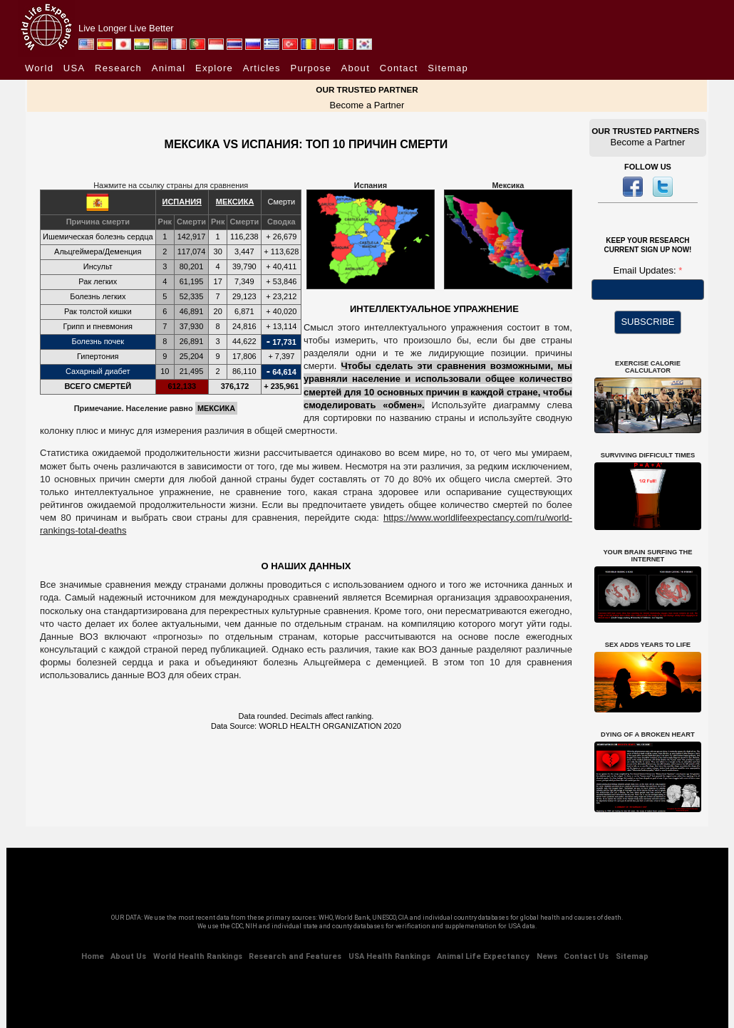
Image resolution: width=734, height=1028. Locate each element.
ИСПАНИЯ (182, 201)
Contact (399, 68)
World (39, 68)
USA (74, 68)
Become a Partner (367, 105)
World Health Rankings (197, 956)
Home (92, 956)
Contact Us (586, 956)
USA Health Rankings (389, 956)
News (547, 956)
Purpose (310, 68)
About (355, 68)
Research (118, 68)
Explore (214, 68)
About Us (128, 956)
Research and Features (295, 956)
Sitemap (448, 68)
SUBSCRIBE (647, 321)
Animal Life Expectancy (483, 956)
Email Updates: (646, 270)
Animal (169, 68)
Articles (262, 68)
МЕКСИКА (235, 201)
